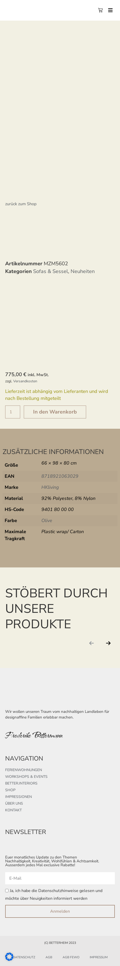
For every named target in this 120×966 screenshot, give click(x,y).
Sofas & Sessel (50, 271)
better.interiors (21, 783)
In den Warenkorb (55, 411)
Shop (10, 790)
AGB (49, 957)
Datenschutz (24, 957)
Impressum (99, 957)
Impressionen (18, 796)
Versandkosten (25, 381)
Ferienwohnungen (23, 769)
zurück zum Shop (20, 204)
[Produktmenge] (12, 412)
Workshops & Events (26, 776)
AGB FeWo (71, 957)
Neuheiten (83, 271)
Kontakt (13, 810)
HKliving (50, 487)
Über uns (14, 803)
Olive (46, 520)
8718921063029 (59, 476)
